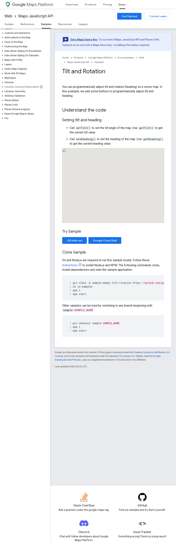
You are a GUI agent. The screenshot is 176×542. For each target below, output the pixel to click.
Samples (99, 62)
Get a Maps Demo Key (83, 39)
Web (8, 16)
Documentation (126, 57)
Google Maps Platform (100, 57)
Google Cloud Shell (105, 240)
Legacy (83, 24)
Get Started (129, 16)
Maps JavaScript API (35, 16)
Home (65, 57)
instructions (70, 265)
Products (90, 4)
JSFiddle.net (74, 240)
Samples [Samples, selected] (46, 24)
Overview (72, 4)
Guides (9, 24)
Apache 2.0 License (119, 356)
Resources (65, 24)
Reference (27, 24)
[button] (24, 28)
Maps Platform (32, 4)
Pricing (107, 4)
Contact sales (158, 16)
